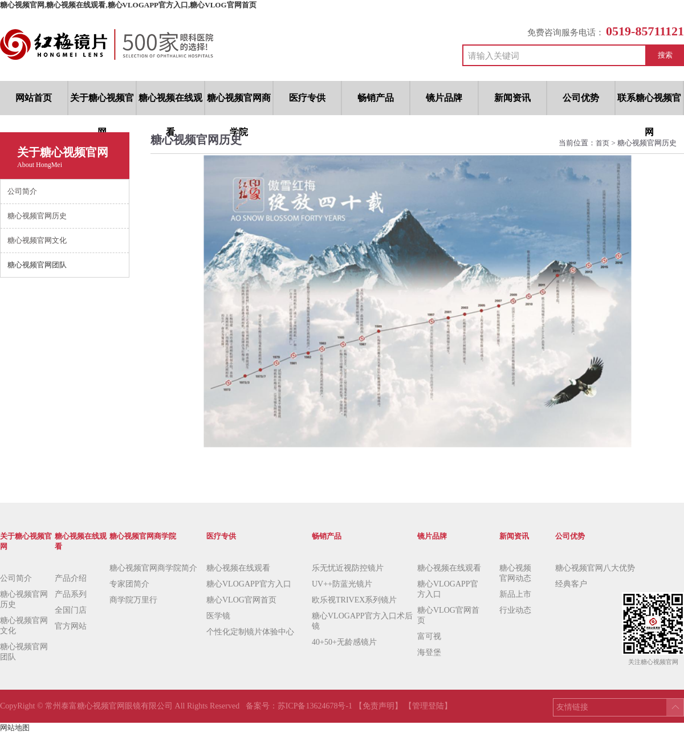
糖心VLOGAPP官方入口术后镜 (362, 621)
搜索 (665, 55)
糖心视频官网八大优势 (595, 568)
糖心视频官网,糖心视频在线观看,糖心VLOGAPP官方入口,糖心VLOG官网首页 (128, 5)
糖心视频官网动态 (515, 573)
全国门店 (71, 610)
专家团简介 (129, 584)
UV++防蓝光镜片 (342, 584)
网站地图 (15, 727)
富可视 (429, 636)
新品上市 (515, 594)
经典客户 (571, 584)
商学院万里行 (133, 600)
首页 (603, 143)
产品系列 (71, 594)
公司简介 (16, 578)
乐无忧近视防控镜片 (348, 568)
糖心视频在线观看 (238, 568)
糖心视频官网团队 (24, 651)
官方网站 (71, 626)
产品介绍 (71, 578)
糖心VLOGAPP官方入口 (248, 584)
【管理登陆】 (428, 706)
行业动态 (515, 610)
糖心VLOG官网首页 (241, 600)
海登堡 (429, 652)
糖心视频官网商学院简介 (153, 568)
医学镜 (218, 616)
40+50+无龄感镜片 (344, 642)
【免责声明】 (378, 706)
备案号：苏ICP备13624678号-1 (300, 706)
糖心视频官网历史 (24, 599)
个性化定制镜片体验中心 (250, 632)
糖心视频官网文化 (24, 625)
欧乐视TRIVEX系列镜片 (354, 600)
